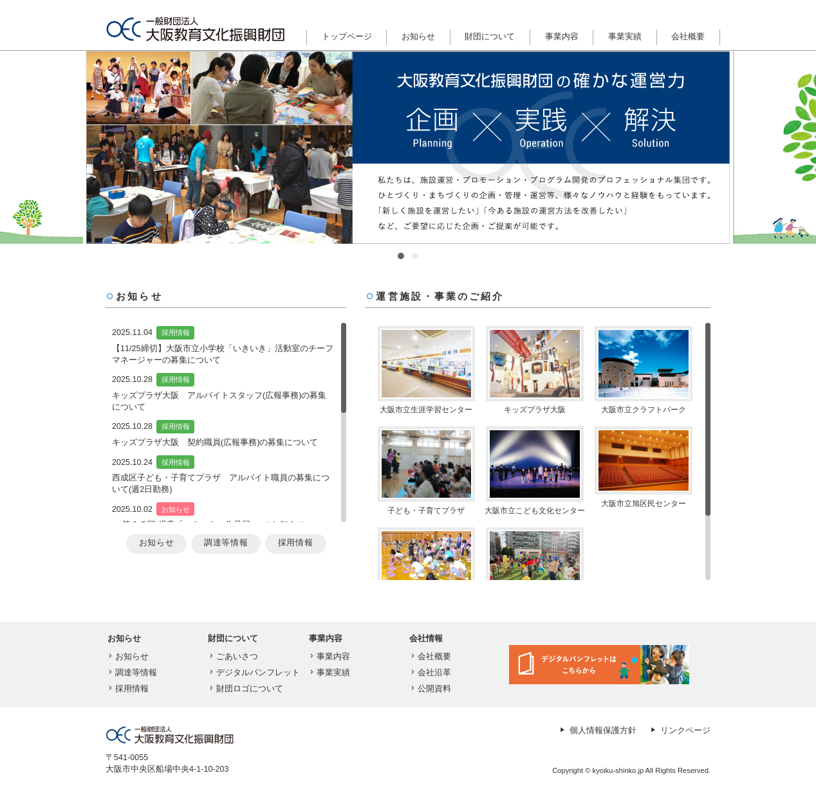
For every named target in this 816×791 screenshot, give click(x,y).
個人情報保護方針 (596, 730)
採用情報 (176, 332)
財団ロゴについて (245, 688)
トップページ (347, 36)
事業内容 (562, 36)
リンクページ (679, 730)
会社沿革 (429, 672)
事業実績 (625, 36)
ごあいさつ (232, 656)
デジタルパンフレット (253, 672)
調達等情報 (226, 542)
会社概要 (688, 36)
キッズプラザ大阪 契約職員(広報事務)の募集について (215, 442)
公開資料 (429, 688)
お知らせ (418, 36)
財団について (490, 36)
